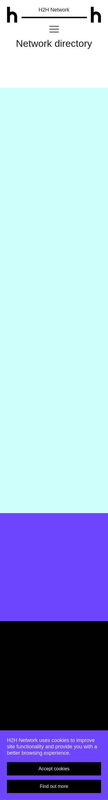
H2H (54, 10)
